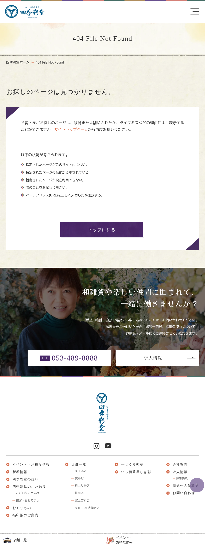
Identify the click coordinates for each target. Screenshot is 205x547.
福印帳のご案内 (25, 515)
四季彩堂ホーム (17, 62)
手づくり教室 (132, 464)
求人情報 (153, 358)
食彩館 (79, 478)
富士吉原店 (82, 500)
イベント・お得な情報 (119, 540)
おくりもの (21, 508)
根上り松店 (82, 485)
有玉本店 (81, 471)
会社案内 (180, 464)
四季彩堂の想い (25, 479)
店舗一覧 (15, 540)
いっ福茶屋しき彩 (136, 472)
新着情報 (19, 472)
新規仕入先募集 (186, 485)
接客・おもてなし (27, 500)
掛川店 (79, 493)
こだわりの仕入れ (27, 493)
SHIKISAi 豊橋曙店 (87, 508)
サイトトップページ (71, 130)
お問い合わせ (184, 493)
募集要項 (182, 478)
